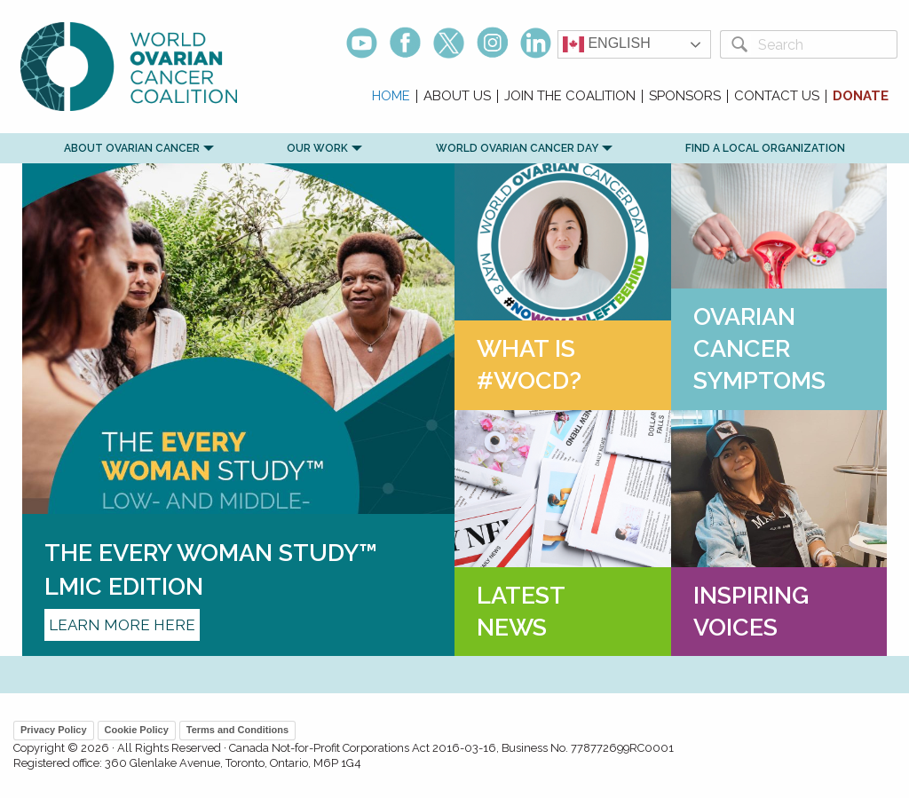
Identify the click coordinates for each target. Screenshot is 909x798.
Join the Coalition (570, 96)
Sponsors (685, 96)
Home (391, 96)
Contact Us (776, 96)
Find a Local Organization (765, 148)
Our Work (317, 148)
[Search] (824, 44)
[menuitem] (391, 96)
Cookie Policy (137, 729)
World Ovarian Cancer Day (517, 148)
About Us (457, 96)
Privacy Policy (53, 729)
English (607, 44)
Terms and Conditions (237, 729)
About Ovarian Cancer (132, 148)
